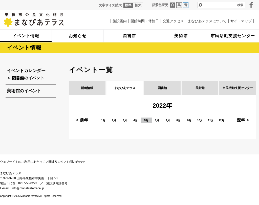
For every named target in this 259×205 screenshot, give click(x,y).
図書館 (162, 88)
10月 (200, 120)
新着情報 (87, 88)
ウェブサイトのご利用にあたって (23, 162)
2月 (114, 120)
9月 (189, 120)
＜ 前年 (81, 120)
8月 (178, 120)
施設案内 (120, 21)
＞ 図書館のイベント (25, 78)
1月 (103, 120)
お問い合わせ (76, 162)
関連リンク (56, 162)
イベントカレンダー (26, 70)
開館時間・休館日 (145, 21)
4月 (135, 120)
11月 (211, 120)
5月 (146, 120)
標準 (128, 5)
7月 (168, 120)
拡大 (138, 5)
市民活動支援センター (238, 88)
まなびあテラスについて (207, 21)
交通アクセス (173, 21)
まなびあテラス (44, 19)
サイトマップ (241, 21)
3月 (125, 120)
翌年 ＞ (243, 120)
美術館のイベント (24, 90)
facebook (251, 5)
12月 (221, 120)
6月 (157, 120)
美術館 (200, 88)
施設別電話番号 (57, 183)
